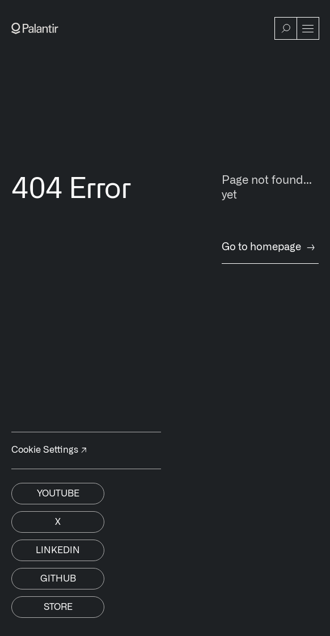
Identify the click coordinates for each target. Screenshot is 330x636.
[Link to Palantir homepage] (34, 28)
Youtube (58, 493)
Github (58, 578)
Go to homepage (270, 248)
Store (58, 607)
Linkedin (58, 550)
